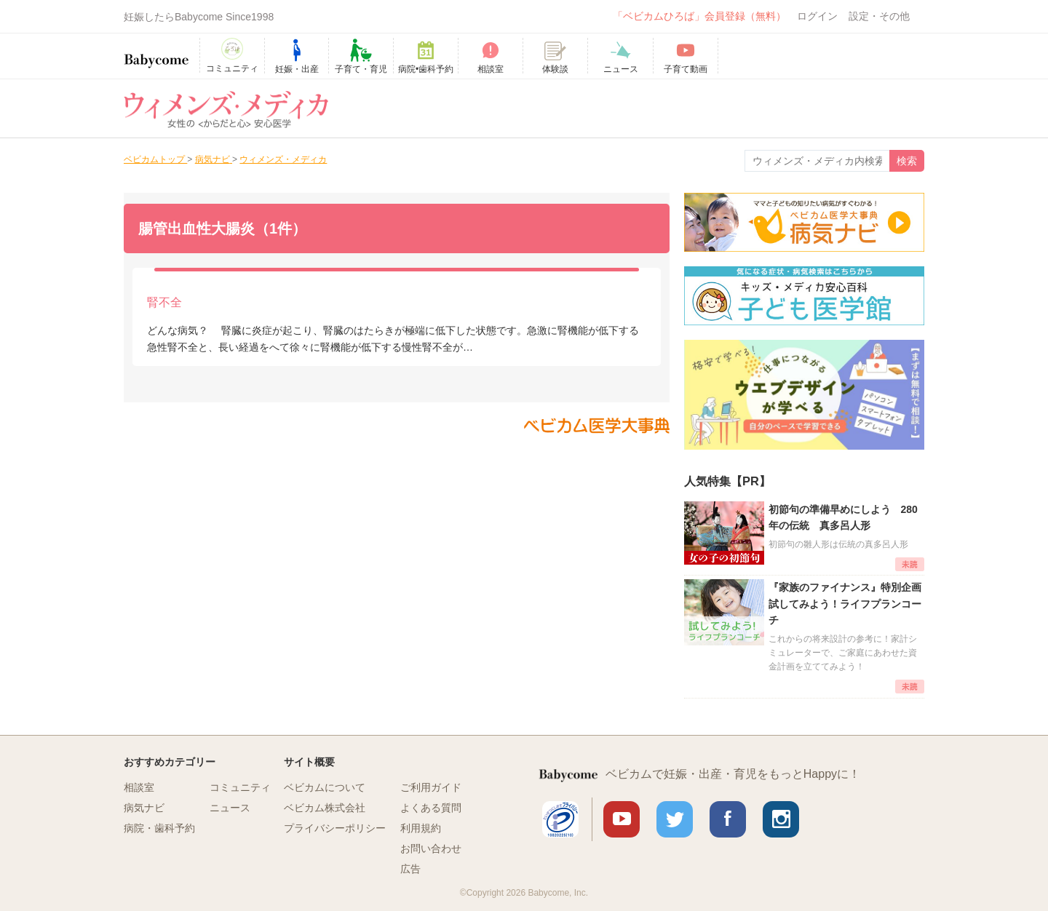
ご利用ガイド (430, 787)
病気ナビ (144, 807)
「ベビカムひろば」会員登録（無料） (699, 16)
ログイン (817, 16)
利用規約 (420, 828)
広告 (410, 869)
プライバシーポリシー (335, 828)
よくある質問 (430, 807)
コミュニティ (240, 787)
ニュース (230, 807)
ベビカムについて (324, 787)
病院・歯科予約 (159, 828)
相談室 (139, 787)
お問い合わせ (430, 848)
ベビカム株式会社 (324, 807)
